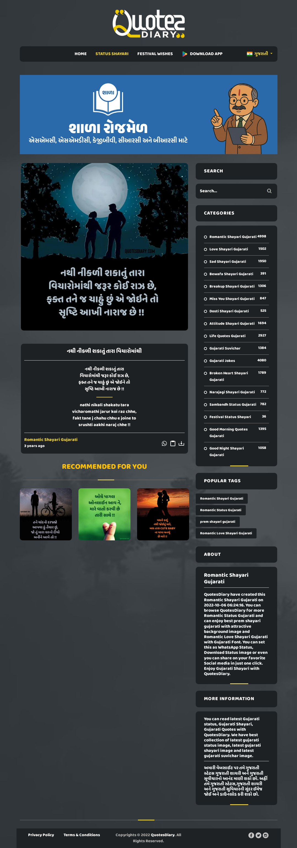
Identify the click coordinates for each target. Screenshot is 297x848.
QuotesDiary (163, 835)
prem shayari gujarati (217, 522)
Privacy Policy (41, 835)
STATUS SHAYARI (112, 54)
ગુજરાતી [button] (258, 54)
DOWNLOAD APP (202, 54)
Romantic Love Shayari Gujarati (226, 533)
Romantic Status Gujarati (220, 510)
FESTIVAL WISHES (155, 54)
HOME (81, 54)
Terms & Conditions (82, 835)
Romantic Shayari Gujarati (51, 439)
